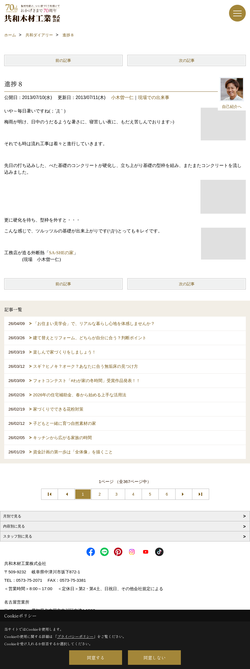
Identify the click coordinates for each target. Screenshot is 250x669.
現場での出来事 (153, 97)
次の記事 (187, 60)
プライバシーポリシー (75, 636)
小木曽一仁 (122, 97)
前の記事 (63, 60)
